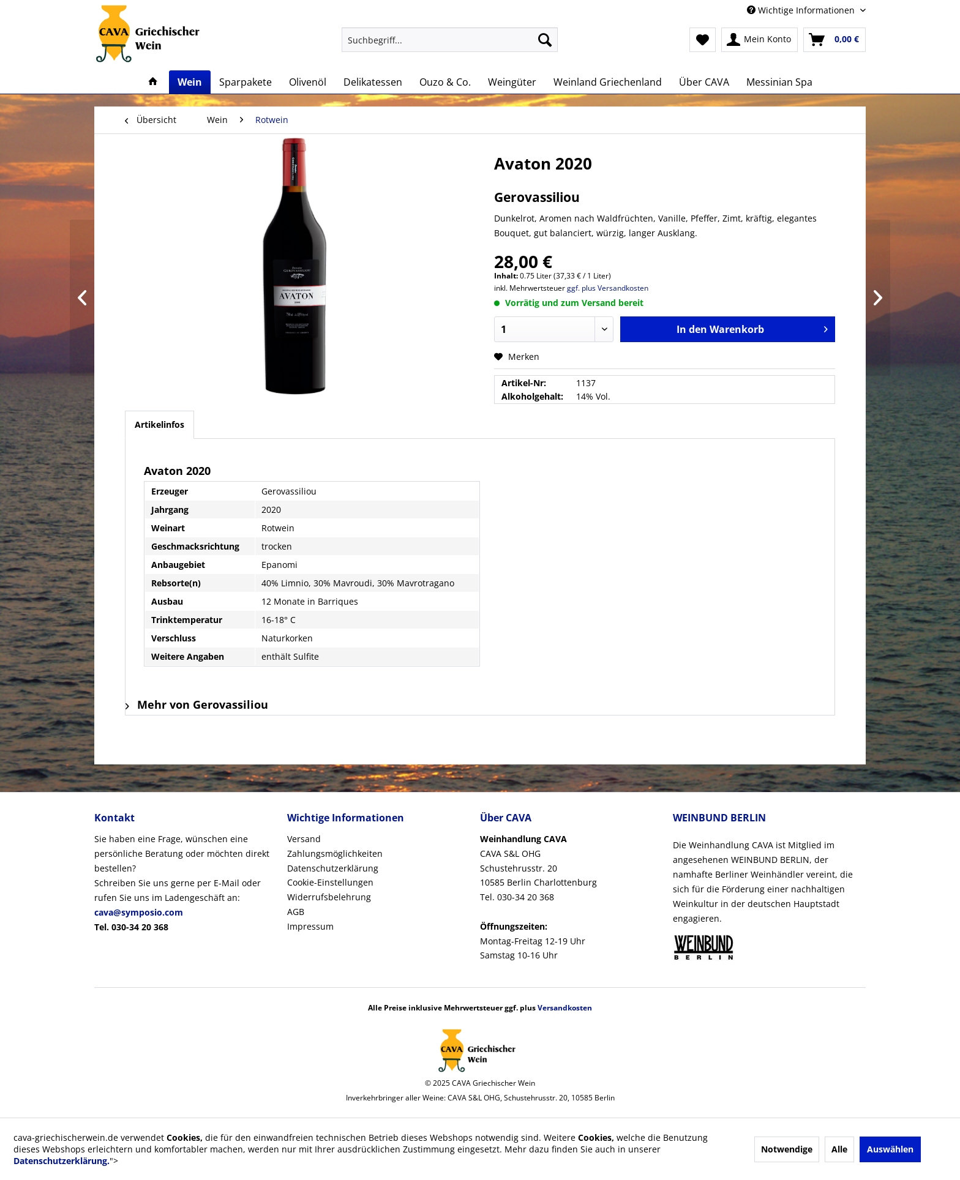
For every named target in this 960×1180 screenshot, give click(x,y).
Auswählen (890, 1149)
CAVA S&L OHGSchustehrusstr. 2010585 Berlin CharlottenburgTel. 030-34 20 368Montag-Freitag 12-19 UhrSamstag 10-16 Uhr (538, 897)
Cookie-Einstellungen (330, 882)
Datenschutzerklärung (332, 868)
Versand (304, 839)
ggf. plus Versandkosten (607, 288)
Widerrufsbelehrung (329, 897)
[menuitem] (450, 40)
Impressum (310, 926)
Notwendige (786, 1149)
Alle (839, 1149)
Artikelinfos (159, 424)
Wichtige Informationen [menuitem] (802, 10)
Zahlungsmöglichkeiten (335, 853)
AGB (295, 911)
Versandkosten (565, 1008)
